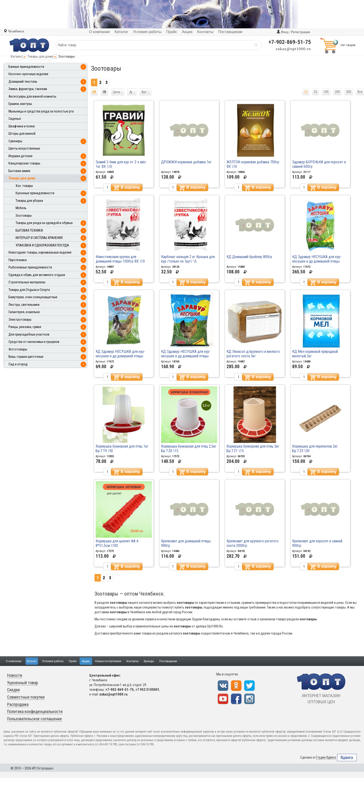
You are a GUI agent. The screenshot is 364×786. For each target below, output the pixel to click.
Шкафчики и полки (22, 126)
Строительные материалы (27, 282)
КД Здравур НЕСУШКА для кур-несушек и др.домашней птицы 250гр (120, 356)
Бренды (149, 661)
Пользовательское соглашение (34, 718)
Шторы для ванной (22, 134)
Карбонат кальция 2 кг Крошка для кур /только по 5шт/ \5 (188, 259)
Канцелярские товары (24, 163)
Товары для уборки (29, 201)
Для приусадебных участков (29, 335)
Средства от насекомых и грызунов (34, 342)
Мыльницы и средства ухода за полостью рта (41, 111)
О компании (13, 661)
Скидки (13, 689)
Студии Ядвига (326, 758)
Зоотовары (24, 216)
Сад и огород (18, 364)
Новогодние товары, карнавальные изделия (40, 252)
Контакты (132, 661)
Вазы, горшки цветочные (26, 357)
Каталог (16, 56)
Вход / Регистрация (293, 32)
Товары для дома (40, 56)
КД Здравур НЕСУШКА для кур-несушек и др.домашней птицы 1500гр (317, 261)
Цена (117, 92)
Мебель (21, 208)
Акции (86, 661)
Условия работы (53, 661)
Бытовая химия (19, 171)
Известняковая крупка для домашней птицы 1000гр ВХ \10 (120, 259)
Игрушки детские (21, 156)
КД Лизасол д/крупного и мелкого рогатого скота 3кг (253, 353)
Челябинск (14, 31)
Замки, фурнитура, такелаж (28, 89)
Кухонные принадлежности (35, 193)
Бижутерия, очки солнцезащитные (33, 297)
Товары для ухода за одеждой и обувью (44, 223)
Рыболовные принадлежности (30, 267)
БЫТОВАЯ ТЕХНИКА (29, 231)
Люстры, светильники (24, 305)
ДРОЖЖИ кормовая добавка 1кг (186, 162)
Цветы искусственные (24, 149)
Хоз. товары (24, 186)
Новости (14, 675)
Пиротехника (18, 260)
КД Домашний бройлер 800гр (249, 257)
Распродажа (18, 704)
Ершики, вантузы (20, 104)
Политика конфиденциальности (35, 711)
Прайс (73, 661)
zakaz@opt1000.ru (293, 49)
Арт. (145, 92)
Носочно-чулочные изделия (28, 74)
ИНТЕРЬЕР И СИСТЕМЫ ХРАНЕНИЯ (39, 238)
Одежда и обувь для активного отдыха (37, 275)
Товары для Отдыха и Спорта (29, 290)
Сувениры (15, 141)
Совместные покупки (26, 697)
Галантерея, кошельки (24, 312)
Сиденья (15, 119)
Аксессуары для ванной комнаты (32, 97)
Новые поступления (108, 661)
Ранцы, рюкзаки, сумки (25, 327)
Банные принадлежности (26, 67)
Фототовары (18, 349)
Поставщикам (168, 661)
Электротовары (20, 320)
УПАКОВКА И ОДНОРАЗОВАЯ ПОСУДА (42, 245)
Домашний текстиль (23, 82)
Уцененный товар (22, 682)
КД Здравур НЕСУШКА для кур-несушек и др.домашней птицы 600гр (185, 356)
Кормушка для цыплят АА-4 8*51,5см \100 (117, 543)
